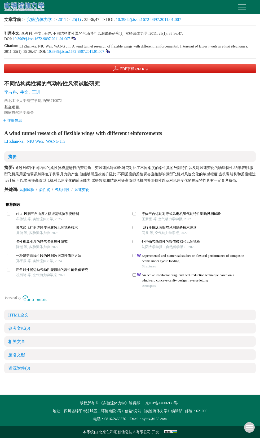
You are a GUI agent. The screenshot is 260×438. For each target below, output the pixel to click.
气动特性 (63, 190)
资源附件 (19, 368)
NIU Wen (35, 141)
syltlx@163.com (154, 419)
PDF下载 (134, 69)
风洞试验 (27, 190)
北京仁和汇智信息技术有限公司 (125, 432)
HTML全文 (18, 315)
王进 (36, 92)
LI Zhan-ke (13, 141)
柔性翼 (45, 190)
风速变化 (82, 190)
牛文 (24, 92)
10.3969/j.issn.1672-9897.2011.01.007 (148, 19)
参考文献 (19, 328)
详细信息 (12, 121)
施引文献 (16, 355)
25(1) (77, 19)
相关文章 (16, 341)
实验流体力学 (39, 19)
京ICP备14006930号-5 (163, 403)
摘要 (12, 156)
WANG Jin (55, 141)
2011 (62, 19)
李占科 (10, 92)
